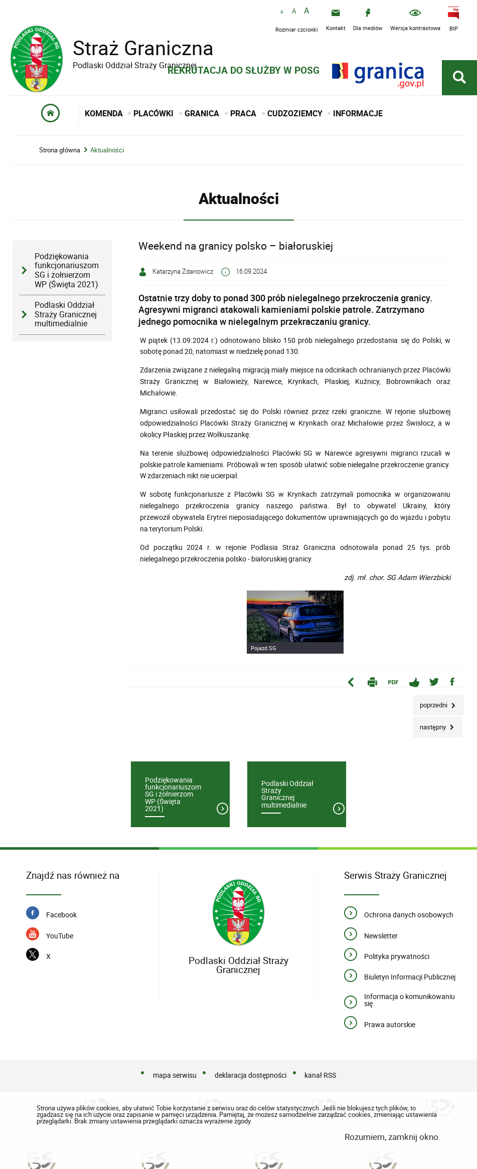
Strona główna (59, 150)
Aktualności (107, 150)
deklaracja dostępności (250, 1075)
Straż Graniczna (135, 48)
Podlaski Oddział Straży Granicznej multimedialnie (66, 314)
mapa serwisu (175, 1075)
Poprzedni (431, 702)
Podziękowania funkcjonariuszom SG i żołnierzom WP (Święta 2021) (67, 270)
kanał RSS (320, 1075)
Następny (430, 724)
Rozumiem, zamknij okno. (392, 1136)
